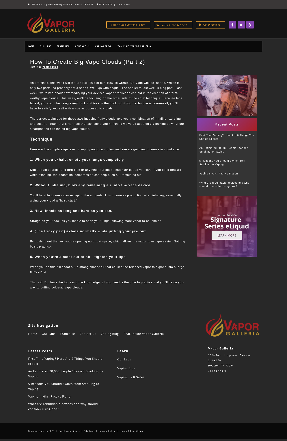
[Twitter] (241, 24)
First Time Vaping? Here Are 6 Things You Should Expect (226, 137)
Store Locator (123, 4)
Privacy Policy (107, 431)
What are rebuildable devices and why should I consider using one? (224, 184)
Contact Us (82, 46)
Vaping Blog (103, 46)
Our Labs (45, 46)
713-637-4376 (104, 4)
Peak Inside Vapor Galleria (133, 46)
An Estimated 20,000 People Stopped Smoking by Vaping (223, 150)
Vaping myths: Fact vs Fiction (218, 173)
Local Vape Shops (69, 431)
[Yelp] (250, 24)
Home (30, 46)
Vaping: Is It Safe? (130, 377)
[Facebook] (232, 24)
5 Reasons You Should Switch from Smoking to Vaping (222, 162)
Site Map (89, 431)
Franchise (63, 46)
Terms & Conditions (131, 431)
